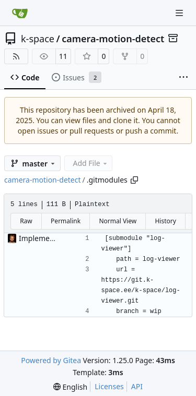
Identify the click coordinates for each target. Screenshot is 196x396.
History (165, 221)
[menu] (70, 387)
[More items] (183, 77)
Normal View (117, 221)
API (137, 386)
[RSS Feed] (16, 56)
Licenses (109, 386)
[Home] (19, 13)
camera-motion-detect (113, 38)
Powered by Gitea (51, 360)
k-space (37, 38)
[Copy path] (134, 180)
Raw (26, 221)
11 (63, 56)
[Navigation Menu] (180, 12)
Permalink (65, 221)
